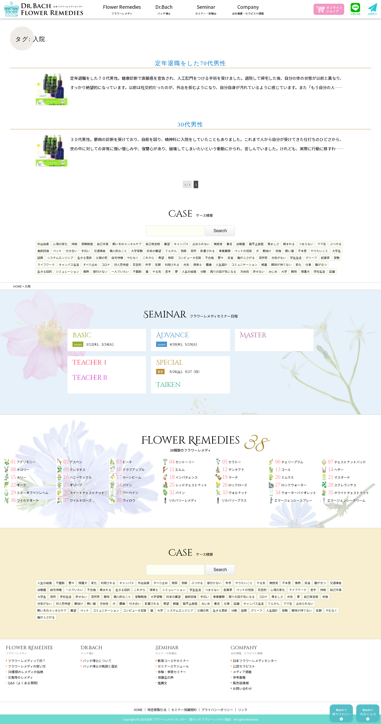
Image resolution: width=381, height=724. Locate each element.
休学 (148, 264)
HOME (138, 709)
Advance (172, 335)
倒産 (184, 251)
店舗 (332, 271)
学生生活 (296, 257)
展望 (167, 244)
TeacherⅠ (90, 362)
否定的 (137, 264)
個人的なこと (118, 251)
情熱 (86, 271)
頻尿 (171, 257)
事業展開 (224, 251)
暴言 (229, 244)
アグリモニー (26, 462)
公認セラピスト (244, 666)
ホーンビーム (132, 477)
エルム (180, 469)
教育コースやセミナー (173, 660)
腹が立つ (321, 264)
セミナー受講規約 (184, 709)
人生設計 (221, 264)
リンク (242, 709)
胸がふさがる (246, 257)
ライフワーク (46, 264)
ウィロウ (129, 500)
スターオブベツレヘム (32, 492)
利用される (172, 264)
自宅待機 (117, 257)
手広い (85, 251)
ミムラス (287, 477)
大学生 (336, 251)
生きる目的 (44, 271)
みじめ (273, 271)
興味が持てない (281, 264)
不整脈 (137, 271)
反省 (230, 257)
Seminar (167, 647)
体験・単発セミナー (172, 671)
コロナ (105, 264)
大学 (284, 271)
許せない (259, 271)
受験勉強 (87, 244)
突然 (193, 251)
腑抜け (267, 251)
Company (244, 647)
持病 (74, 244)
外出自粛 (43, 244)
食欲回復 (43, 251)
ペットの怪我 (243, 251)
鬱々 (221, 257)
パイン (127, 485)
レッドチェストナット (191, 485)
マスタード (342, 477)
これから (148, 257)
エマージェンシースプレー (293, 500)
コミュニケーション (244, 264)
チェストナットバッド (350, 462)
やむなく (133, 257)
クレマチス (77, 469)
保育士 (197, 264)
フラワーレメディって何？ (27, 660)
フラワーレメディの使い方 (27, 666)
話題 (40, 257)
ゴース (286, 469)
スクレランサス (345, 485)
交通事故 (100, 251)
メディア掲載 (242, 671)
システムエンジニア (60, 257)
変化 (298, 264)
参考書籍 (239, 677)
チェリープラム (292, 462)
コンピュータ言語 (189, 257)
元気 (186, 264)
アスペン (76, 462)
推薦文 (162, 683)
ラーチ (233, 477)
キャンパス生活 (69, 264)
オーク (21, 485)
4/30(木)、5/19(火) (183, 344)
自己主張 (102, 244)
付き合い (71, 251)
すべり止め (90, 264)
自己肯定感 (153, 244)
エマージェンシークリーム (346, 500)
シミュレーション (67, 271)
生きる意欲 (84, 257)
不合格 (209, 257)
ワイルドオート (28, 500)
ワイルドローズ (81, 500)
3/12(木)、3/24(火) (100, 344)
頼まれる (289, 244)
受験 (336, 257)
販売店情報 (241, 683)
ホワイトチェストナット (351, 492)
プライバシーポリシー (217, 709)
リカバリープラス (234, 500)
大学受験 (137, 251)
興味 (294, 271)
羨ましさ (273, 244)
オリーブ (76, 485)
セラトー (234, 462)
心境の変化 (60, 244)
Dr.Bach (91, 647)
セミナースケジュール (173, 666)
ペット (57, 251)
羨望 (161, 257)
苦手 (168, 271)
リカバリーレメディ (183, 500)
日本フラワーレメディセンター (255, 660)
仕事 (308, 264)
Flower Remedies (29, 647)
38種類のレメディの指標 (25, 671)
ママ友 (321, 244)
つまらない (306, 244)
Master (253, 335)
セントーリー (184, 462)
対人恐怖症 (121, 264)
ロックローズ (237, 485)
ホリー (21, 477)
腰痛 (209, 264)
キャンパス (181, 244)
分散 (203, 271)
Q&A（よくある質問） (24, 683)
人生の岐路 (189, 271)
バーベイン (130, 492)
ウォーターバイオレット (298, 492)
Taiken (168, 385)
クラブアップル (134, 469)
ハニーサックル (81, 477)
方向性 (244, 271)
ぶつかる (336, 244)
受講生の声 (166, 677)
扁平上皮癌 (256, 244)
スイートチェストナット (87, 492)
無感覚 (218, 244)
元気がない (278, 257)
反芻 (158, 264)
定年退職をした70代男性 (190, 63)
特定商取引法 (156, 709)
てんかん (171, 251)
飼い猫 (289, 251)
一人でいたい (120, 271)
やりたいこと (319, 251)
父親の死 (101, 257)
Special (169, 362)
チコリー (23, 469)
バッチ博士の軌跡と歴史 (100, 666)
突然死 (263, 257)
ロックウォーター (294, 485)
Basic (81, 335)
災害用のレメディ (20, 677)
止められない (201, 244)
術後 (278, 251)
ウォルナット (237, 492)
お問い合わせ (242, 688)
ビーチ (127, 462)
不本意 (302, 251)
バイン (180, 492)
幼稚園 (240, 244)
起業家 (325, 257)
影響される (207, 251)
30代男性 (190, 124)
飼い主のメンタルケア (127, 244)
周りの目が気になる (223, 271)
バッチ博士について (97, 660)
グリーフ (311, 257)
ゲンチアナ (236, 469)
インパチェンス (186, 477)
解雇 (264, 264)
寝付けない (100, 271)
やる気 (156, 271)
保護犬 (305, 271)
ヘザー (339, 469)
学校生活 (319, 271)
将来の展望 (154, 251)
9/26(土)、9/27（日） (185, 371)
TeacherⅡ (90, 377)
